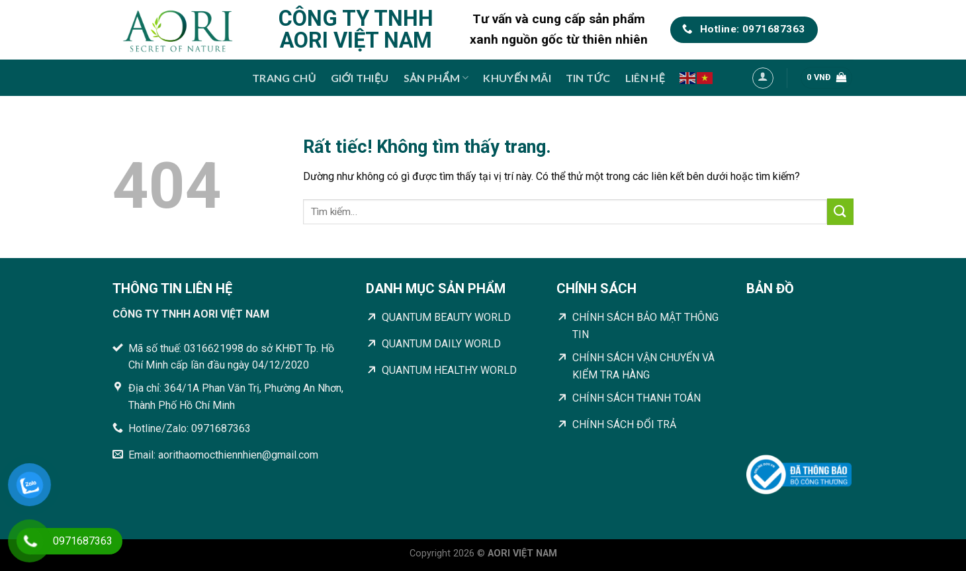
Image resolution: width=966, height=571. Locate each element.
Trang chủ (284, 77)
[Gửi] (840, 211)
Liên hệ (645, 77)
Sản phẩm (436, 78)
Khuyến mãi (516, 77)
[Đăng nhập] (762, 78)
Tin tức (588, 77)
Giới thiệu (360, 77)
